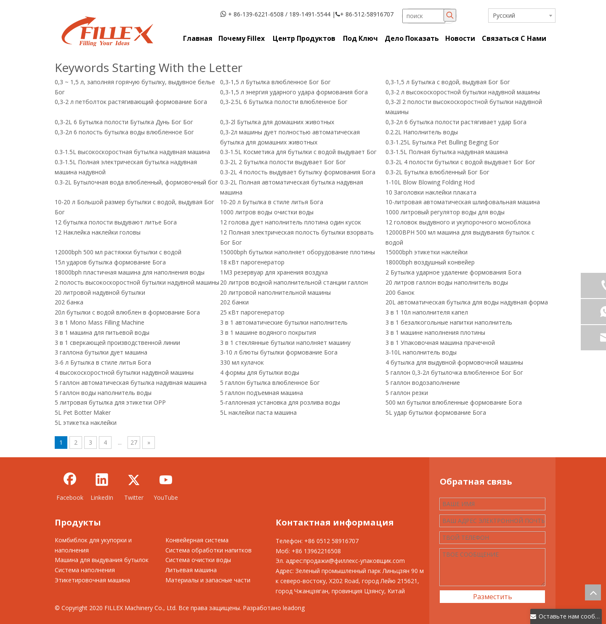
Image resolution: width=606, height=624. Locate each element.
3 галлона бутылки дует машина (101, 352)
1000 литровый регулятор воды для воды (445, 212)
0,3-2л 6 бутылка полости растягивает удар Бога (455, 122)
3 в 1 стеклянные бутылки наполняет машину (285, 343)
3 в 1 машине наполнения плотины (435, 332)
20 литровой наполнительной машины (275, 292)
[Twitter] (134, 486)
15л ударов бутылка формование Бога (110, 262)
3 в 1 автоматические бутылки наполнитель (284, 322)
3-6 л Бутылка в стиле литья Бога (103, 362)
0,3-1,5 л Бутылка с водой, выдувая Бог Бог (447, 82)
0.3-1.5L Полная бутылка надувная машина (446, 152)
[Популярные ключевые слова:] (450, 15)
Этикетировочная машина (92, 580)
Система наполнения (85, 570)
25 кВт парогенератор (252, 312)
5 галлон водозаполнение (422, 383)
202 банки (234, 302)
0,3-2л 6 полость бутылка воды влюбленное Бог (124, 132)
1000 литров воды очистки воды (267, 212)
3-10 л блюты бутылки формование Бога (279, 352)
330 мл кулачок (242, 362)
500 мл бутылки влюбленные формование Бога (453, 402)
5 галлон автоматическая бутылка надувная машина (131, 383)
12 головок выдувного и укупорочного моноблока (458, 222)
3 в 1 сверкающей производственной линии (117, 343)
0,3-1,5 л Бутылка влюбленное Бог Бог (275, 82)
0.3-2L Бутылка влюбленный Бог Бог (437, 172)
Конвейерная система (197, 540)
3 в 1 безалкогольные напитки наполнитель (448, 322)
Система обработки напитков (208, 550)
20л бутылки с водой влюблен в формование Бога (127, 312)
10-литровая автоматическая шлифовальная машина (462, 202)
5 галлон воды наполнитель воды (103, 393)
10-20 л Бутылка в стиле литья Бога (271, 202)
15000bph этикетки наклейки (426, 252)
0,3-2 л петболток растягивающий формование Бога (131, 102)
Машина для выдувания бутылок (102, 560)
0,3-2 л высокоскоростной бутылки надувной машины (462, 92)
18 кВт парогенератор (252, 262)
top (593, 592)
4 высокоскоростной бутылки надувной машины (124, 372)
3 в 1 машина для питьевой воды (102, 332)
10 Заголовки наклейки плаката (430, 192)
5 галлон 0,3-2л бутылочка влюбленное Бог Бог (454, 372)
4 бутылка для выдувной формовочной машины (454, 362)
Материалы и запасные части (207, 580)
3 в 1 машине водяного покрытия (268, 332)
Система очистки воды (198, 560)
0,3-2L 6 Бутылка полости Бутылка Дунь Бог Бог (124, 122)
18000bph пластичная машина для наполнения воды (130, 272)
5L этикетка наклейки (86, 423)
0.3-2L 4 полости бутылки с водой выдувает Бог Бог (460, 162)
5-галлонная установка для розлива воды (280, 402)
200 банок (400, 292)
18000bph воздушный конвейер (430, 262)
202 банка (69, 302)
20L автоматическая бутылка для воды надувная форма (466, 302)
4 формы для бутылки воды (259, 372)
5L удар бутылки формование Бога (435, 412)
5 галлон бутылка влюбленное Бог (270, 383)
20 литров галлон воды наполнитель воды (446, 282)
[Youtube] (166, 486)
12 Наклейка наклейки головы (98, 232)
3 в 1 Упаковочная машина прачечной (440, 343)
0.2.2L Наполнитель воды (421, 132)
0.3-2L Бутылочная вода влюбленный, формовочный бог (136, 182)
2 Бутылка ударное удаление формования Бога (453, 272)
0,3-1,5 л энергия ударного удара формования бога (294, 92)
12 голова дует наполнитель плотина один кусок (290, 222)
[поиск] (423, 16)
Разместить (492, 596)
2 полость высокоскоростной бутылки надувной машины (137, 282)
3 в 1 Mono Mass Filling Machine (99, 322)
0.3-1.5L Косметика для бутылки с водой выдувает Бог (298, 152)
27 (133, 442)
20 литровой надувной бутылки (100, 292)
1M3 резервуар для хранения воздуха (274, 272)
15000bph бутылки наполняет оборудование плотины (297, 252)
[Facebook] (70, 486)
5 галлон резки (406, 393)
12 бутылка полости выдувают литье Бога (116, 222)
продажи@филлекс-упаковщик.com (354, 561)
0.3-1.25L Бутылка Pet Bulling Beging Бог (442, 142)
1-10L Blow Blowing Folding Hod (430, 182)
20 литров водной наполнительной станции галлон (294, 282)
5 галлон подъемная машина (261, 393)
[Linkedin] (102, 486)
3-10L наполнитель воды (421, 352)
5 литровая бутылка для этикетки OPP (110, 402)
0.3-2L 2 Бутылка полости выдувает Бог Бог (283, 162)
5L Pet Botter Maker (83, 412)
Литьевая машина (191, 570)
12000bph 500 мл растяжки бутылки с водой (118, 252)
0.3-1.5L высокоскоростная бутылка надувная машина (132, 152)
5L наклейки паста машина (258, 412)
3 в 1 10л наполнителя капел (426, 312)
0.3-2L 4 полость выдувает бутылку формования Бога (297, 172)
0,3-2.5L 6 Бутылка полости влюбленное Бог (284, 102)
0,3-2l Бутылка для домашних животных (277, 122)
